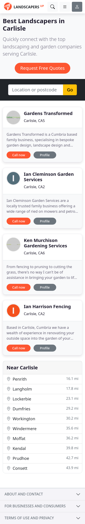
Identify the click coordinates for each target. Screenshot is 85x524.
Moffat (42, 438)
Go (70, 90)
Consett (42, 468)
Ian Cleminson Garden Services (49, 177)
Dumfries (42, 408)
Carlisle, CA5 (34, 120)
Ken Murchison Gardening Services (45, 243)
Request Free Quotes (42, 68)
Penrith (42, 379)
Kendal (42, 448)
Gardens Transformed (48, 113)
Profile (45, 155)
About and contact (24, 494)
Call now (18, 155)
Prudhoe (42, 458)
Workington (42, 418)
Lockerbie (42, 399)
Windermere (42, 428)
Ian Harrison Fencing (47, 306)
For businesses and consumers (35, 506)
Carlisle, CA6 (34, 253)
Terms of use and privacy (29, 517)
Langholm (42, 389)
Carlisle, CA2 (34, 186)
